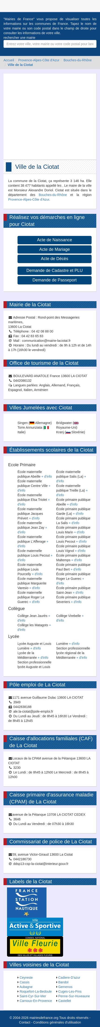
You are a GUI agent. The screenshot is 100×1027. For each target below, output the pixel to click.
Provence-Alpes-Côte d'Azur (38, 60)
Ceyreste (26, 977)
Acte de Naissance (54, 240)
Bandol (63, 982)
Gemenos (65, 987)
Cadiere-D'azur (69, 977)
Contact (24, 1022)
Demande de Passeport (54, 280)
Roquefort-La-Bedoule (36, 991)
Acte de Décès (54, 258)
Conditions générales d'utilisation (57, 1022)
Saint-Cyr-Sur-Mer (33, 996)
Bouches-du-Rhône (78, 60)
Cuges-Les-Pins (70, 991)
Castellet (64, 1001)
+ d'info (46, 476)
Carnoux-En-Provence (36, 1001)
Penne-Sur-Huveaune (74, 996)
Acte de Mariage (54, 249)
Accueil (9, 60)
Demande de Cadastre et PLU (54, 270)
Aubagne (25, 987)
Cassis (24, 982)
